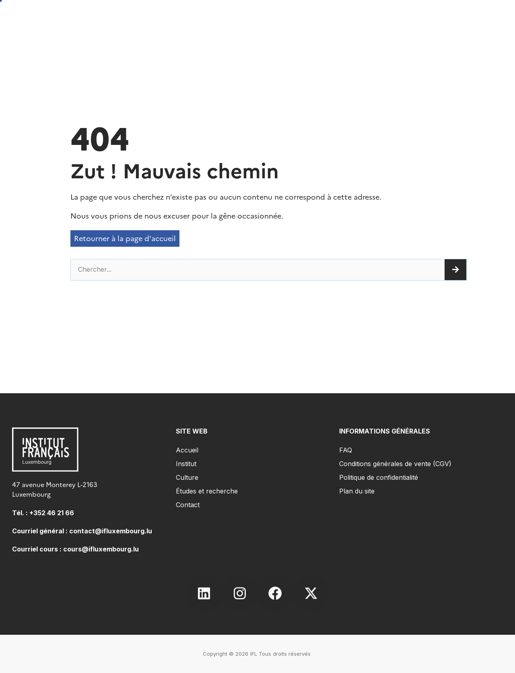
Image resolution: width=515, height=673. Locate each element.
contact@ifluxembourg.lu (110, 531)
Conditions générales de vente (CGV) (395, 464)
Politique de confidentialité (378, 477)
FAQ (345, 450)
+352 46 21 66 (51, 513)
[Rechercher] (455, 269)
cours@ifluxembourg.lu (101, 549)
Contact (188, 505)
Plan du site (357, 491)
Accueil (187, 450)
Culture (187, 477)
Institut (186, 464)
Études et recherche (207, 491)
